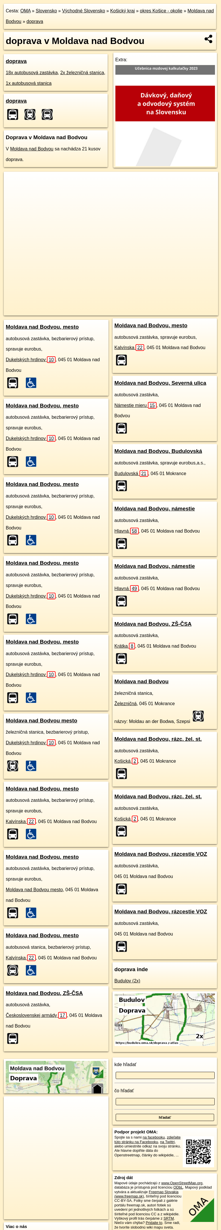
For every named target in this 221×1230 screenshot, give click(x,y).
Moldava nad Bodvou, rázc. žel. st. (158, 739)
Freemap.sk (131, 311)
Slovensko (46, 10)
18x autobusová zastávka (32, 72)
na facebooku (154, 1137)
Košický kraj (122, 10)
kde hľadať (126, 1064)
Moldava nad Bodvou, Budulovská (158, 451)
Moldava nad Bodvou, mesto (42, 327)
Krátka (125, 646)
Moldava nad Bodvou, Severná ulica (160, 383)
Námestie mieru (136, 405)
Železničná (126, 703)
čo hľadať (124, 1090)
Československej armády (36, 1015)
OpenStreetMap (101, 311)
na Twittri (167, 1142)
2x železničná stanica (82, 72)
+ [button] (14, 181)
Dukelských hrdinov (31, 359)
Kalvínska (21, 821)
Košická (126, 761)
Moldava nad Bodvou (31, 148)
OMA (25, 10)
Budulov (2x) (127, 980)
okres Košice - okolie (161, 10)
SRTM (168, 1218)
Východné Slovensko (83, 10)
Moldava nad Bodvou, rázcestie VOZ (161, 854)
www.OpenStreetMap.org (181, 1183)
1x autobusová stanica (29, 83)
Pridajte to (154, 1223)
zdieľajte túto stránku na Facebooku (148, 1139)
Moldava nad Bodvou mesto (41, 721)
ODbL (178, 1187)
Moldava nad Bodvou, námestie (155, 509)
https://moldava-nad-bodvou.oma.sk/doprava (183, 311)
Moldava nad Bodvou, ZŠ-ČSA (44, 993)
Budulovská (131, 473)
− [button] (14, 190)
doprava (34, 21)
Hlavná (127, 531)
